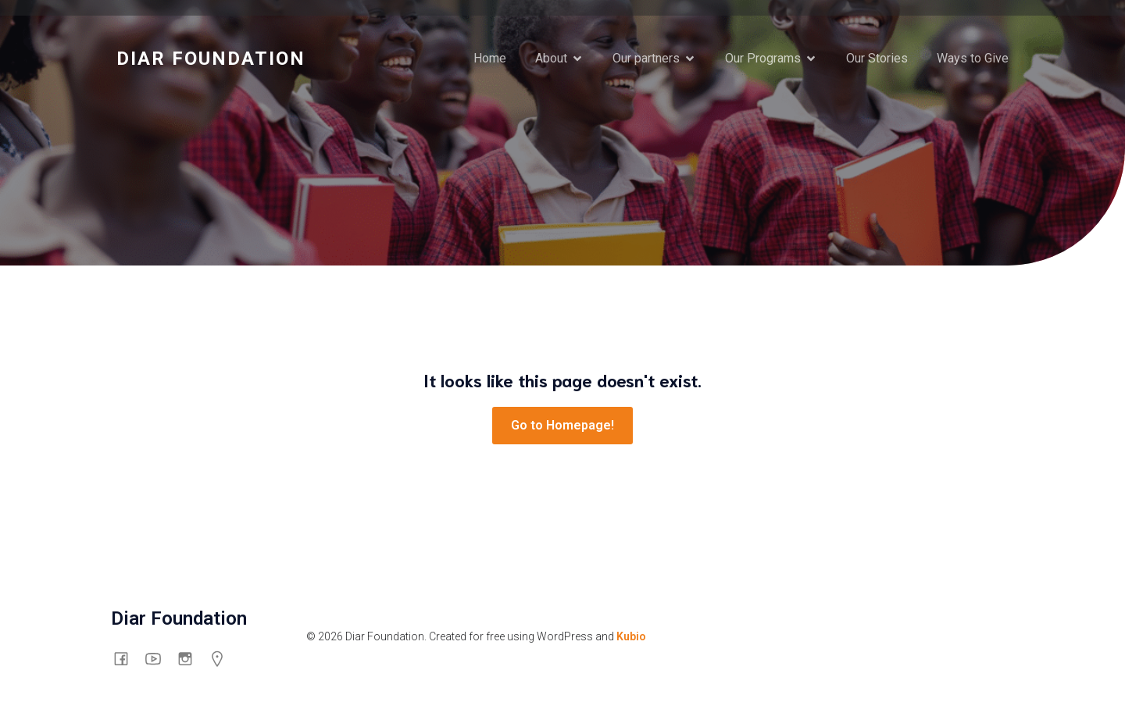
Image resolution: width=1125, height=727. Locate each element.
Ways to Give (973, 58)
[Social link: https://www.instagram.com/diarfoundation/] (191, 658)
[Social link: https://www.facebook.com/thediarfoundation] (127, 658)
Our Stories (877, 58)
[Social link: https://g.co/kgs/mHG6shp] (223, 658)
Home (489, 58)
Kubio (631, 636)
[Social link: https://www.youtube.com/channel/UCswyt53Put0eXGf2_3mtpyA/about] (159, 658)
